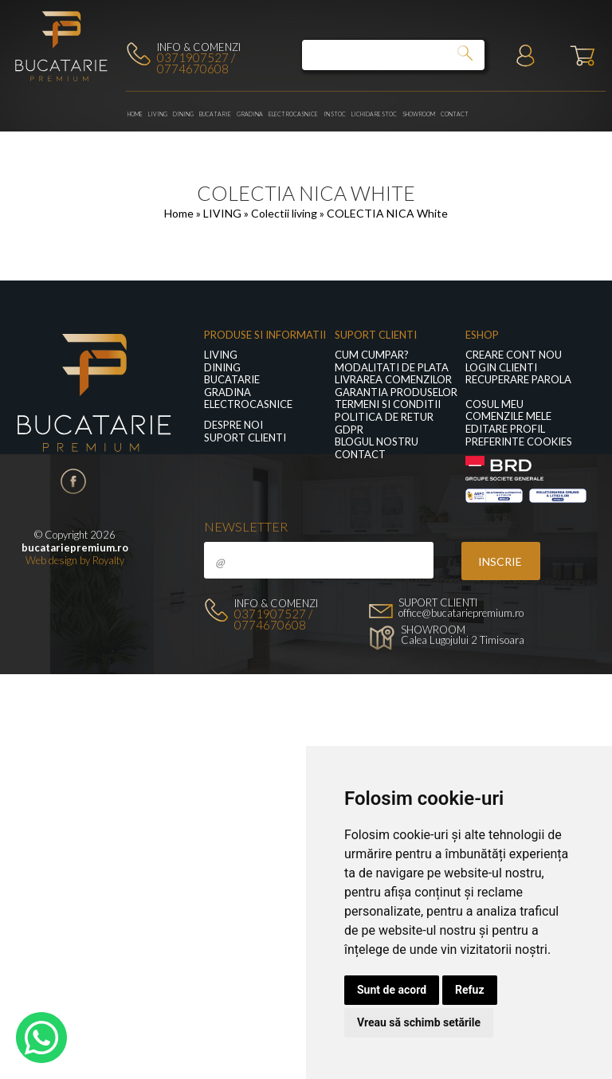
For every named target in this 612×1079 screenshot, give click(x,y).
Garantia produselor (396, 392)
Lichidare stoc (374, 114)
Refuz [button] (469, 989)
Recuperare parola (518, 380)
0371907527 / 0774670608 (196, 63)
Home (135, 114)
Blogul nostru (376, 442)
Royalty (108, 560)
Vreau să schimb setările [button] (419, 1022)
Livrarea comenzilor (393, 380)
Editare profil (505, 429)
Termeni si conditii (388, 404)
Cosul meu (494, 404)
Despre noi (233, 425)
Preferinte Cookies (518, 442)
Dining (183, 114)
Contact (455, 114)
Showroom (418, 114)
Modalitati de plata (392, 368)
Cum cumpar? (372, 355)
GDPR (349, 430)
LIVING (157, 114)
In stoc (335, 114)
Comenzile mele (508, 416)
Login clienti (501, 368)
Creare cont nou (513, 355)
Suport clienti (245, 438)
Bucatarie (215, 114)
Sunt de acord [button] (391, 989)
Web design (51, 560)
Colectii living (285, 213)
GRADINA (250, 114)
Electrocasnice (293, 114)
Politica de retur (384, 417)
